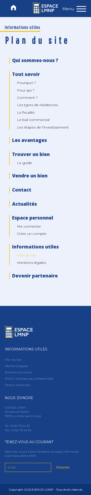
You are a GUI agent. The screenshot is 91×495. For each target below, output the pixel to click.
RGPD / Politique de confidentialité (29, 378)
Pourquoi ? (26, 83)
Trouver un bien (31, 154)
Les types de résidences (37, 105)
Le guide (24, 163)
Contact (21, 190)
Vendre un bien (30, 176)
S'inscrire (62, 467)
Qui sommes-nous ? (35, 60)
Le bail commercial (33, 120)
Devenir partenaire (35, 276)
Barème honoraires (18, 372)
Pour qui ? (25, 90)
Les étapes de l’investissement (43, 127)
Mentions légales (31, 262)
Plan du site (13, 359)
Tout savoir (26, 74)
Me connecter (29, 226)
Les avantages (29, 140)
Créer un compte (31, 233)
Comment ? (27, 97)
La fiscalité (25, 112)
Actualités (24, 204)
